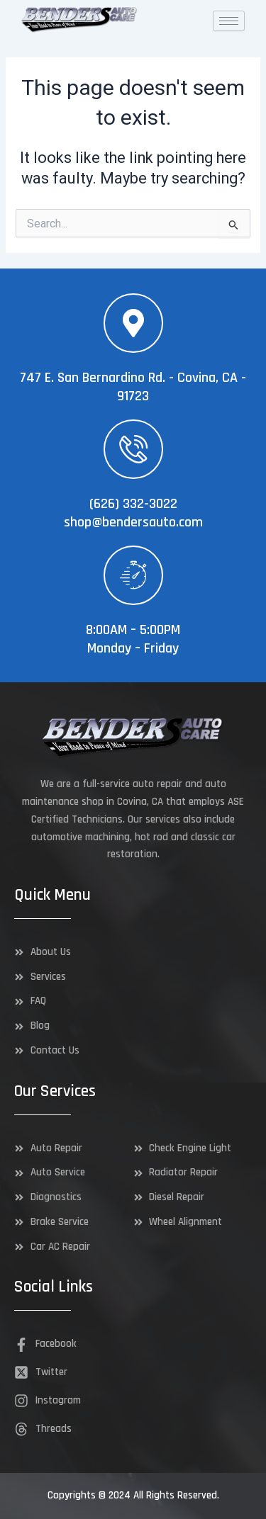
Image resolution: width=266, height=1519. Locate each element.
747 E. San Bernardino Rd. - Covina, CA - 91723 (133, 386)
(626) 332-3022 (133, 504)
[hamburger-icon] (229, 21)
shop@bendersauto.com (133, 522)
